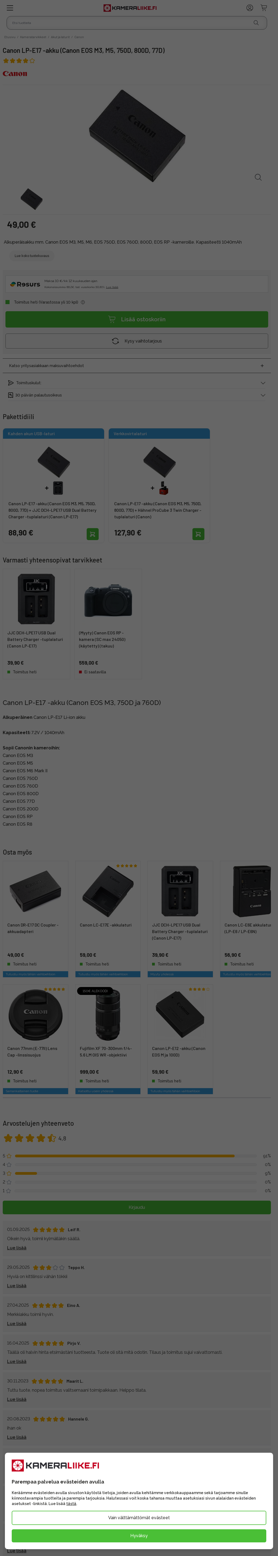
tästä (71, 1503)
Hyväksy (139, 1535)
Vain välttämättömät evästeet (139, 1517)
